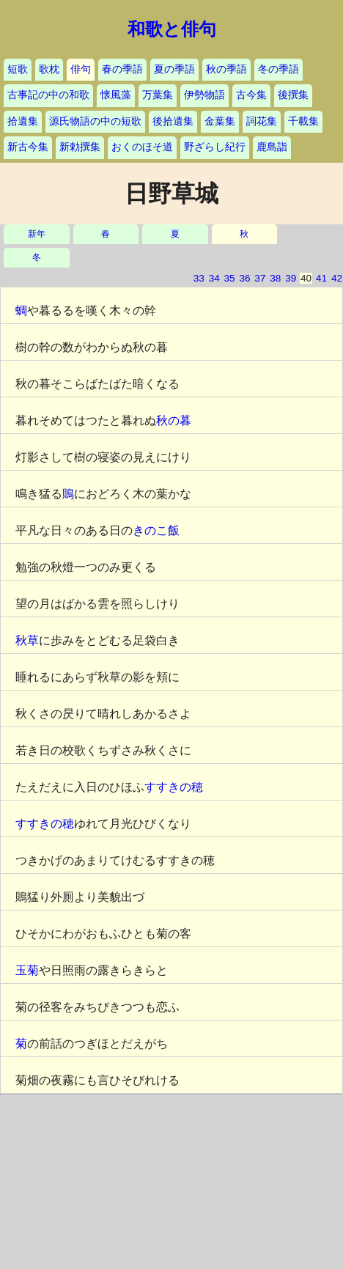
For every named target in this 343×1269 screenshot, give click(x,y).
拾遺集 (22, 121)
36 (244, 278)
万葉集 (157, 94)
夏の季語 (174, 69)
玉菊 (27, 970)
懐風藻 (115, 94)
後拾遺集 (172, 121)
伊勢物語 (204, 94)
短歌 (17, 69)
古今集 (251, 94)
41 (321, 278)
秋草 (27, 640)
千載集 (303, 121)
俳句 (80, 69)
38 (275, 278)
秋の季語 (226, 69)
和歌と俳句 (172, 29)
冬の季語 (278, 69)
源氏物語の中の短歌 (95, 121)
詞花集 (261, 121)
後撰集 (293, 94)
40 (305, 278)
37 (259, 278)
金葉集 (219, 121)
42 (336, 278)
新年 (36, 234)
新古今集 (27, 146)
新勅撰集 (79, 146)
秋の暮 (173, 420)
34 (214, 278)
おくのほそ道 (142, 146)
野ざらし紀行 (215, 146)
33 (198, 278)
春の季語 (122, 69)
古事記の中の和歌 (48, 94)
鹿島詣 (272, 146)
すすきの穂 (173, 787)
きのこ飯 (156, 530)
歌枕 (49, 69)
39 (290, 278)
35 (229, 278)
